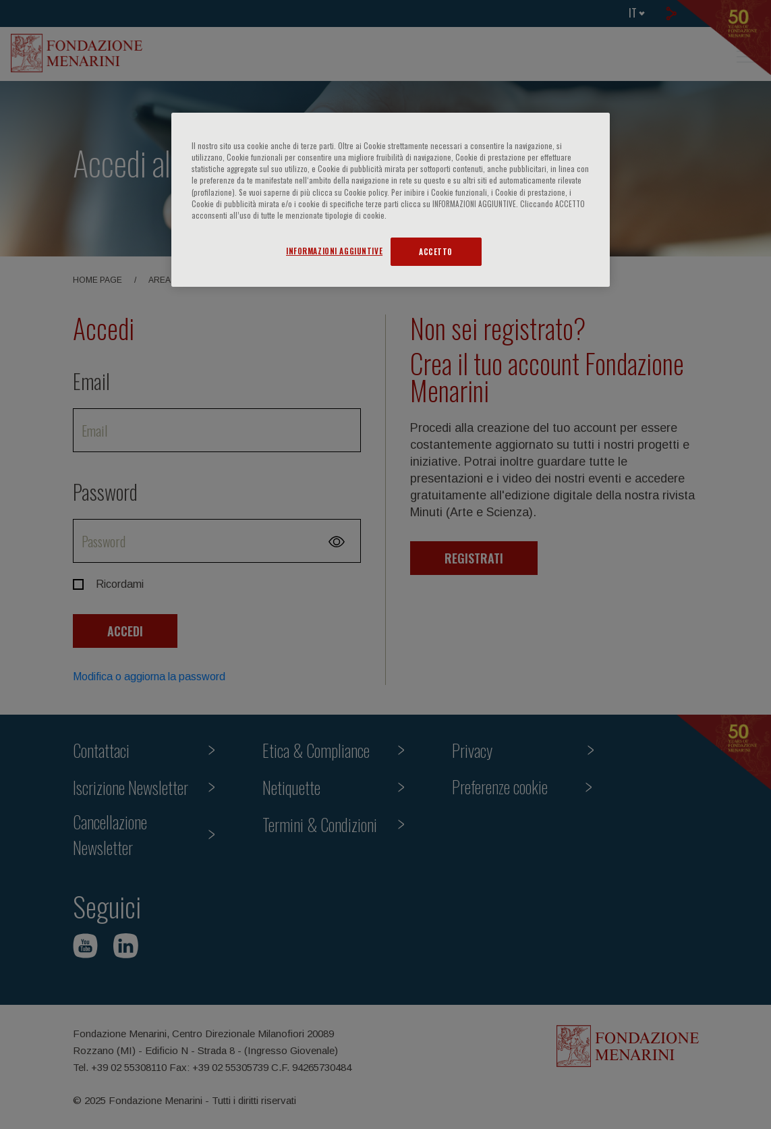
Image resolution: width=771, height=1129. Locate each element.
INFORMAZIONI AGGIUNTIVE (334, 250)
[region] (390, 199)
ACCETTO (436, 251)
